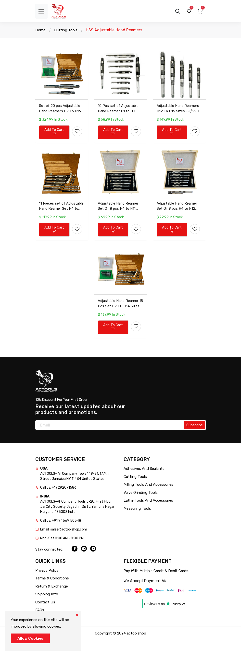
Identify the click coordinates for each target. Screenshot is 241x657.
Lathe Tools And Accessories (148, 517)
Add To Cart (54, 137)
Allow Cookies (30, 638)
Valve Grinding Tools (141, 509)
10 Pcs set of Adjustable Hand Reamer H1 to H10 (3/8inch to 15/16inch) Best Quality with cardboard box (119, 113)
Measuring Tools (137, 525)
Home (40, 30)
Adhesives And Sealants (144, 485)
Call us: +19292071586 (58, 504)
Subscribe (194, 442)
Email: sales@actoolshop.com (63, 546)
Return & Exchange (51, 603)
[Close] (77, 615)
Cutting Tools (66, 30)
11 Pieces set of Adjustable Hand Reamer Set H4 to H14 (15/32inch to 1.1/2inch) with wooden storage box (61, 216)
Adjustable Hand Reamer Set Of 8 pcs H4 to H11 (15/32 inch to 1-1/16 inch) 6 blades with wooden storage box (120, 216)
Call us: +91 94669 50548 (60, 537)
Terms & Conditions (52, 595)
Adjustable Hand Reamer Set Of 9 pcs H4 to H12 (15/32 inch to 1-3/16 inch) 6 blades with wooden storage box (179, 216)
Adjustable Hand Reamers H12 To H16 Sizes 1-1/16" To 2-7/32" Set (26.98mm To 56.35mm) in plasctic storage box (179, 113)
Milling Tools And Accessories (148, 501)
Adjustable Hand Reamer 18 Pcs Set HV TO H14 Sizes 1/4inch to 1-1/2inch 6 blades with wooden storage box (119, 319)
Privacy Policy (47, 587)
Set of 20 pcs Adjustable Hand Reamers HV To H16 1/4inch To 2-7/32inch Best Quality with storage (61, 113)
